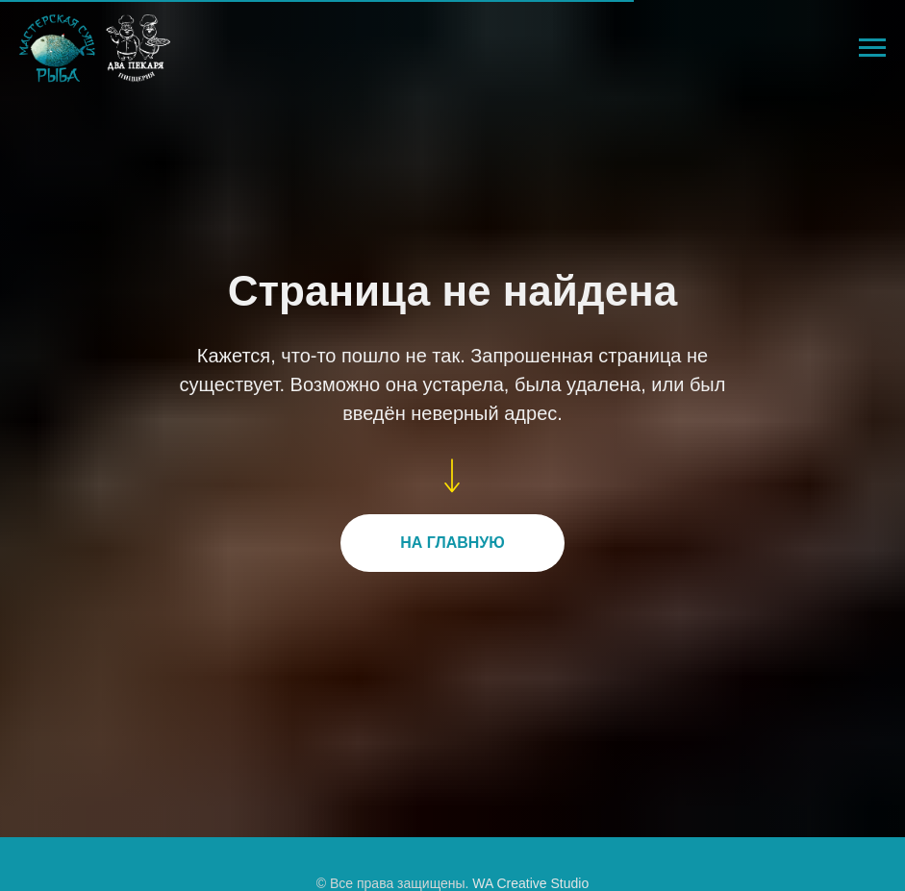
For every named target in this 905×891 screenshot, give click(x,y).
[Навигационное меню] (872, 48)
